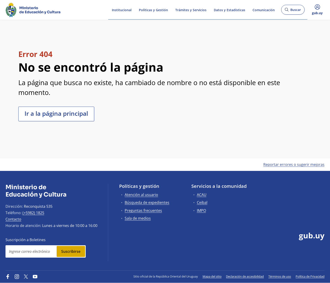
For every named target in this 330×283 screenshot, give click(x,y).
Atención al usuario (141, 194)
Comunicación (264, 9)
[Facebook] (8, 276)
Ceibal (202, 202)
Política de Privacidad (310, 276)
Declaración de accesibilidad (245, 276)
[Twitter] (26, 276)
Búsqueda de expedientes (147, 202)
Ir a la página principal (56, 113)
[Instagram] (17, 276)
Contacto (13, 219)
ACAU (201, 194)
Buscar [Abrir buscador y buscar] (293, 11)
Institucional (122, 9)
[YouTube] (35, 276)
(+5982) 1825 (33, 212)
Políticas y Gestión (153, 9)
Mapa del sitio (212, 276)
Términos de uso (279, 276)
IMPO (201, 210)
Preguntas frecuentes (143, 210)
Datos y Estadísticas (229, 9)
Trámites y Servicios (190, 9)
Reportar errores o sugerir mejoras (293, 164)
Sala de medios (138, 218)
